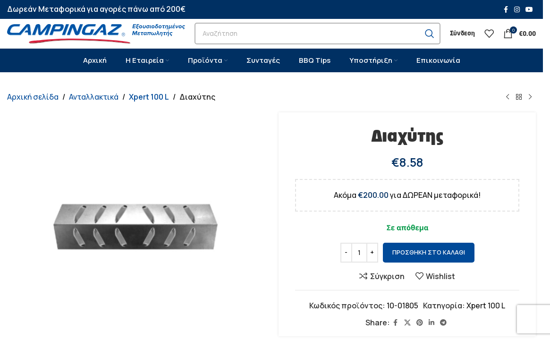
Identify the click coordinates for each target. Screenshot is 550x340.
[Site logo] (96, 43)
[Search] (317, 44)
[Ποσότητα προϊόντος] (359, 273)
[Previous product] (507, 118)
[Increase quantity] (372, 273)
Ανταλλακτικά (93, 117)
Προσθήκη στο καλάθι (428, 273)
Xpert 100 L (148, 117)
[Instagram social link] (517, 10)
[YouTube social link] (529, 10)
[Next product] (530, 118)
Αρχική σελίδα (33, 117)
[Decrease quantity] (346, 273)
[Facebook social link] (505, 10)
